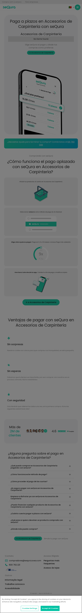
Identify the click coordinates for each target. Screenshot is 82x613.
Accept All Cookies (50, 608)
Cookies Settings (29, 608)
